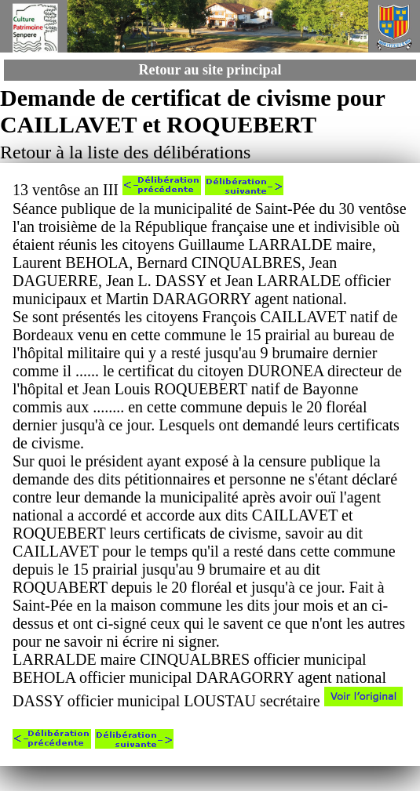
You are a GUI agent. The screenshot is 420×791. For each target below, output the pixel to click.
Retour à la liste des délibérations (125, 152)
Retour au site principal (209, 70)
